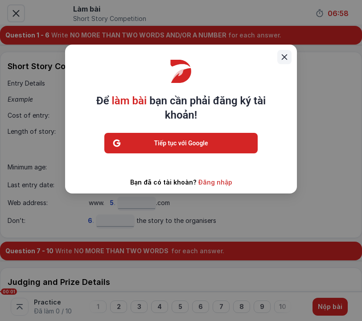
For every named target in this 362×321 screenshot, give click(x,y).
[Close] (284, 57)
